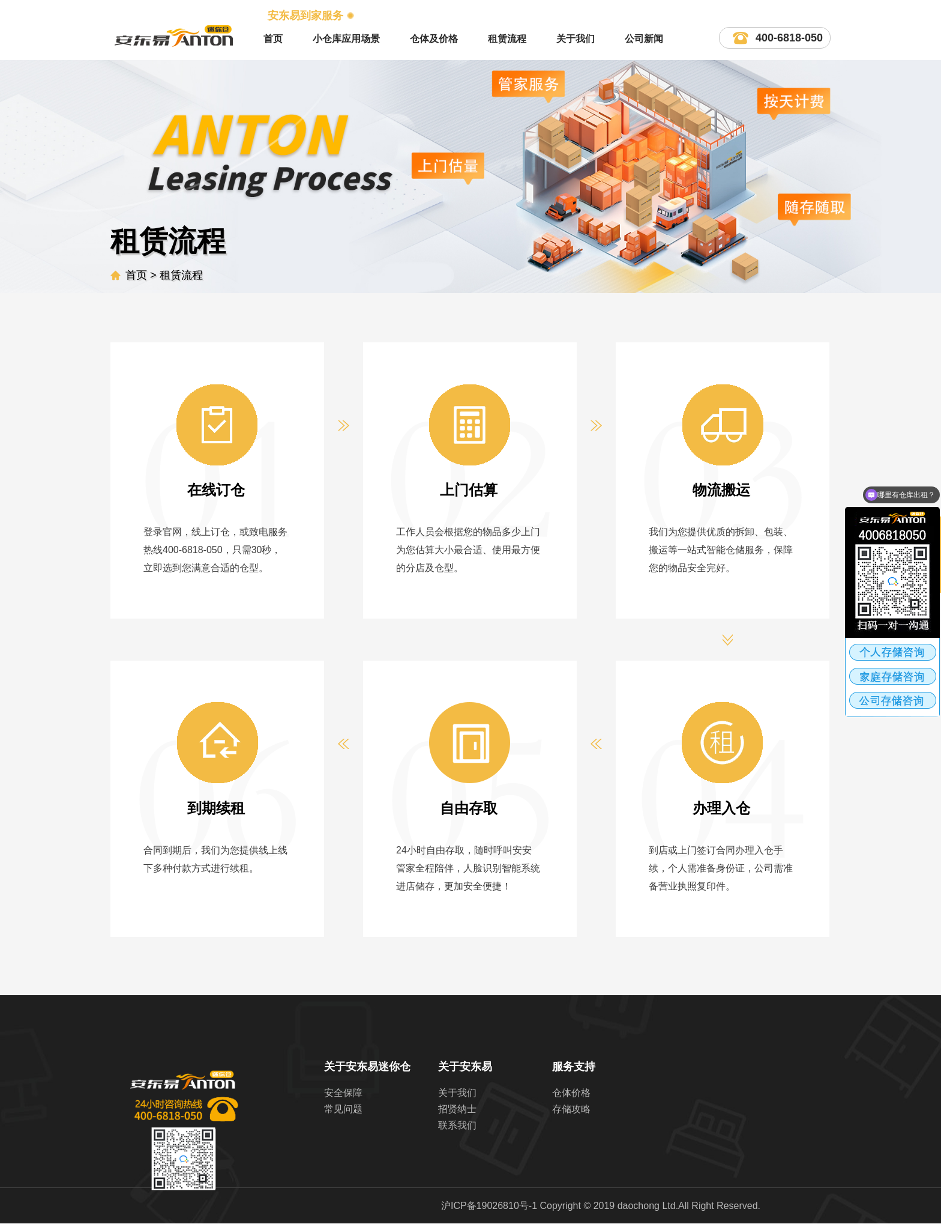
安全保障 (343, 1093)
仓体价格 (571, 1093)
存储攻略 (571, 1109)
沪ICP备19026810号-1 (489, 1206)
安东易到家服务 (305, 16)
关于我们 (575, 39)
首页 (273, 39)
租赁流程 (507, 39)
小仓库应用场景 (346, 39)
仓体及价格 (434, 39)
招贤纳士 (457, 1109)
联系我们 (457, 1125)
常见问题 (343, 1109)
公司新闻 (644, 39)
